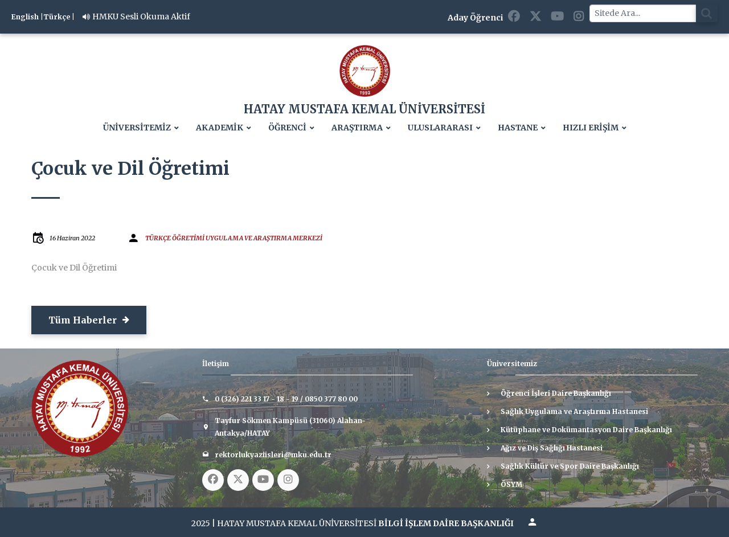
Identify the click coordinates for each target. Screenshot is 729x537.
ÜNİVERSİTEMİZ (137, 128)
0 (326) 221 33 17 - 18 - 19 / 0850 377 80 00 (286, 399)
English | (27, 17)
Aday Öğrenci (475, 18)
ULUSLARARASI (440, 128)
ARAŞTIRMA (357, 128)
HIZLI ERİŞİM (591, 128)
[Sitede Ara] (642, 13)
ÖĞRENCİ (287, 128)
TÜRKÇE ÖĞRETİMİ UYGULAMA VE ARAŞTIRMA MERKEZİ (233, 238)
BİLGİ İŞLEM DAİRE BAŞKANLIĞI (446, 523)
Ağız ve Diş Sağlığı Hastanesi (552, 448)
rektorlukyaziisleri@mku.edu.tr (273, 454)
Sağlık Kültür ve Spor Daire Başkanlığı (570, 466)
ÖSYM (511, 484)
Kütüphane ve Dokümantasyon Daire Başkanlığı (586, 429)
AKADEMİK (219, 128)
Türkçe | (59, 17)
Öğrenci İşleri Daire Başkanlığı (556, 393)
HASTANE (518, 128)
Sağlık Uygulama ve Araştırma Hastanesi (574, 411)
